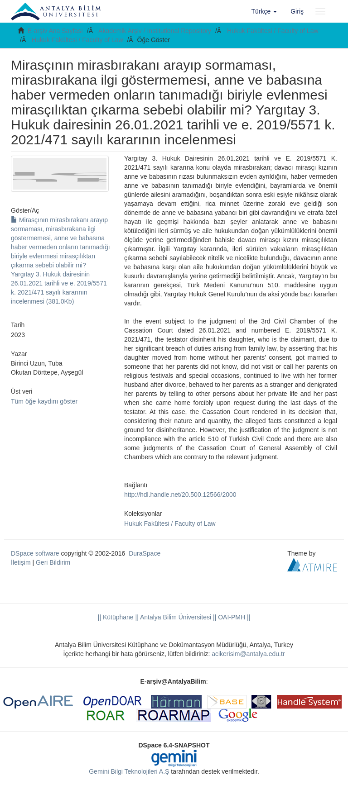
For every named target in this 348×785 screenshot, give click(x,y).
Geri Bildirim (53, 562)
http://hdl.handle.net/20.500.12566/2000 (180, 494)
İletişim (21, 562)
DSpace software (35, 553)
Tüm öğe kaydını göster (44, 401)
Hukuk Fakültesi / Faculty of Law (273, 30)
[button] (264, 11)
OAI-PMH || (233, 617)
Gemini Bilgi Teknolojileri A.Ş (129, 771)
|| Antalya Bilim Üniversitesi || (175, 617)
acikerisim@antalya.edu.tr (248, 653)
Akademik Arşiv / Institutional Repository (154, 30)
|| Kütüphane (116, 617)
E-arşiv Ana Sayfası (55, 30)
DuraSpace (144, 553)
